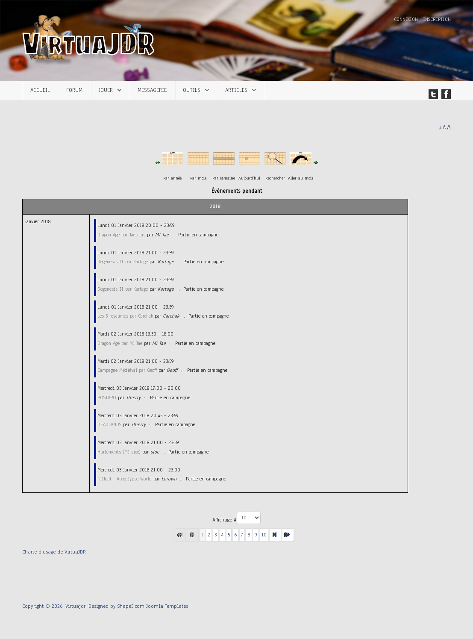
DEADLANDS (109, 424)
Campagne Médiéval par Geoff (127, 370)
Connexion (407, 19)
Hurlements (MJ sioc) (119, 451)
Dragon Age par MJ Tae (119, 343)
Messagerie (152, 90)
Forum (74, 90)
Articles (236, 90)
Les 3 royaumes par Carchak (125, 315)
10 (264, 534)
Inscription (437, 19)
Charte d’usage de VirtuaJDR (54, 551)
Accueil (40, 90)
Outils (191, 90)
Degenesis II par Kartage (122, 261)
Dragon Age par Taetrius (121, 234)
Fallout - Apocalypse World (124, 478)
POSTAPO (106, 397)
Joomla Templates (167, 606)
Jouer (106, 90)
